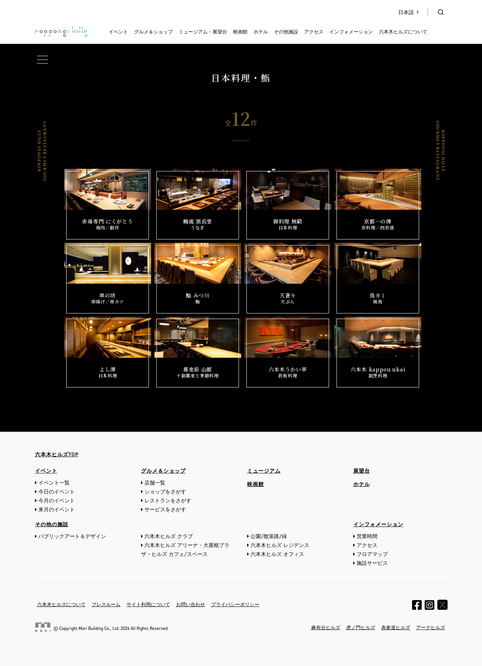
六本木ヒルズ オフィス (277, 554)
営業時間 (367, 536)
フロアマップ (372, 554)
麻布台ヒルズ (325, 627)
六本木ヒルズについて (403, 32)
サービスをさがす (165, 509)
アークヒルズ (430, 627)
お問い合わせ (190, 604)
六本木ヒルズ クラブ (168, 536)
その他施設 (286, 32)
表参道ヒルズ (395, 627)
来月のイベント (56, 509)
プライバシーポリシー (235, 604)
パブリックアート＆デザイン (72, 536)
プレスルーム (106, 604)
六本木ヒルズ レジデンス (279, 545)
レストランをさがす (167, 500)
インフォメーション (351, 32)
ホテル (260, 32)
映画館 (240, 32)
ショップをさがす (165, 491)
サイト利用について (148, 604)
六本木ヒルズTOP (57, 454)
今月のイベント (56, 500)
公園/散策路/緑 (268, 536)
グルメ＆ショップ (153, 32)
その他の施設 (51, 524)
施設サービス (372, 563)
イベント (118, 32)
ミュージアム (264, 470)
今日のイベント (56, 491)
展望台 (361, 470)
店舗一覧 (154, 482)
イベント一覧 (54, 482)
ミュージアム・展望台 (203, 32)
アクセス (313, 32)
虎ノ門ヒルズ (360, 627)
